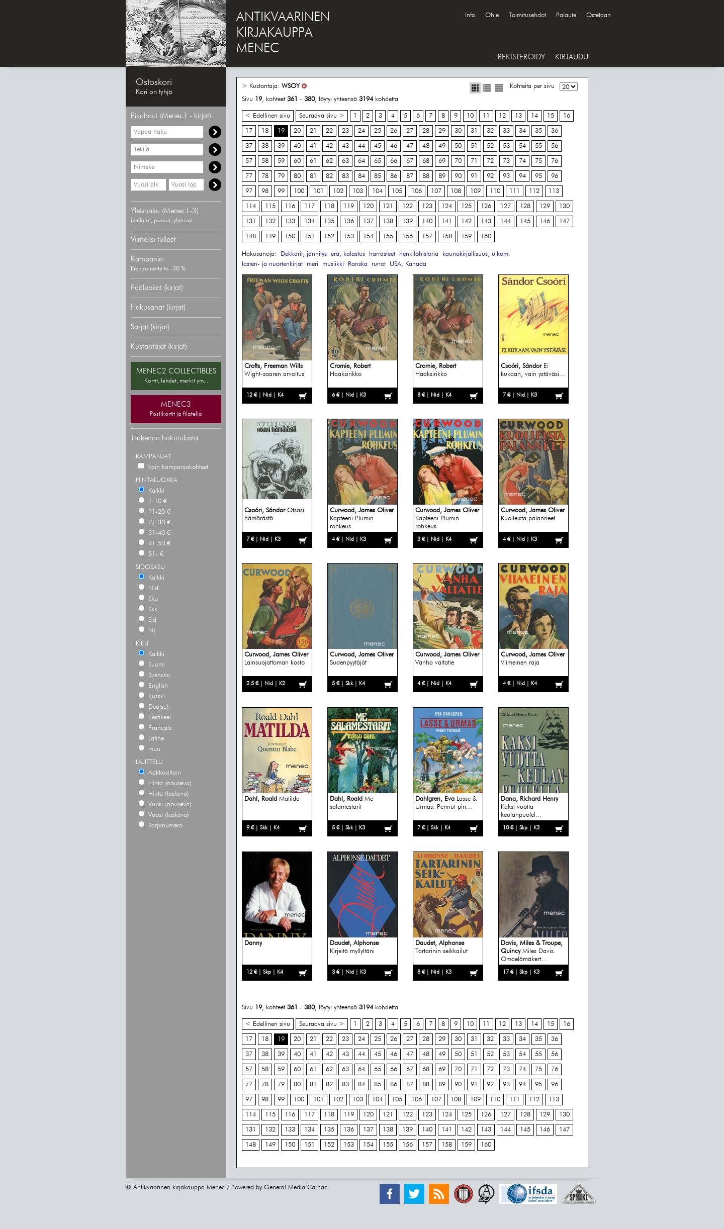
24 (361, 131)
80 (297, 176)
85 (377, 176)
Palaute (566, 15)
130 (564, 206)
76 (554, 161)
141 (446, 221)
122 (407, 206)
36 (554, 131)
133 (290, 221)
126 (486, 206)
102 (338, 191)
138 (388, 221)
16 (566, 116)
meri (312, 264)
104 (377, 191)
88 (425, 176)
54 (522, 146)
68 (425, 161)
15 (550, 116)
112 (534, 191)
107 (436, 191)
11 (486, 116)
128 (525, 206)
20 (297, 131)
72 (490, 161)
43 (345, 146)
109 (475, 191)
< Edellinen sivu (267, 116)
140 (427, 221)
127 (505, 206)
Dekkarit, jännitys (304, 254)
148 (250, 236)
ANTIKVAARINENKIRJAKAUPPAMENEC (283, 33)
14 (534, 116)
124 (446, 206)
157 (427, 236)
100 (299, 191)
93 (506, 176)
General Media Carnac (295, 1187)
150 (290, 236)
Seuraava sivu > (321, 116)
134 (309, 221)
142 (466, 221)
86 (393, 176)
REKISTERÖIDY (521, 57)
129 (544, 206)
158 (446, 236)
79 (281, 176)
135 (329, 221)
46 (393, 146)
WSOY (291, 86)
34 (522, 131)
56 (554, 146)
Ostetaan (598, 15)
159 (466, 236)
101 (318, 191)
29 (441, 131)
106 (416, 191)
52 (490, 146)
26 (393, 131)
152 (329, 236)
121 (388, 206)
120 (368, 206)
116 (290, 206)
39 (281, 146)
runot (379, 264)
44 (361, 146)
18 (264, 131)
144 (505, 221)
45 (377, 146)
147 (564, 221)
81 (313, 176)
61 (313, 161)
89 (441, 176)
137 (368, 221)
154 (368, 236)
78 (264, 176)
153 (348, 236)
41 (313, 146)
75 (538, 161)
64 (361, 161)
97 (248, 191)
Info (470, 15)
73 (506, 161)
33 (506, 131)
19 (281, 131)
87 (409, 176)
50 (458, 146)
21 (313, 131)
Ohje (492, 15)
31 (474, 131)
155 (388, 236)
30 (458, 131)
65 (377, 161)
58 (264, 161)
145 (525, 221)
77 (248, 176)
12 (502, 116)
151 (309, 236)
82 (329, 176)
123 (427, 206)
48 (425, 146)
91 (474, 176)
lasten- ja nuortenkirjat (272, 264)
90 (458, 176)
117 (309, 206)
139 (407, 221)
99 (281, 191)
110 (495, 191)
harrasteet (382, 254)
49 (441, 146)
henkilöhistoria (418, 254)
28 (425, 131)
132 (270, 221)
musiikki (333, 264)
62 (329, 161)
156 (407, 236)
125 (466, 206)
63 (345, 161)
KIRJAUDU (571, 57)
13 (518, 116)
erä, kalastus (348, 254)
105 (397, 191)
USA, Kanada (408, 264)
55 (538, 146)
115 (270, 206)
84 (361, 176)
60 (297, 161)
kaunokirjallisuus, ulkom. (476, 254)
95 (538, 176)
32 (490, 131)
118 (329, 206)
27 (409, 131)
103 (357, 191)
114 (250, 206)
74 (522, 161)
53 (506, 146)
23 (345, 131)
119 (348, 206)
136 (348, 221)
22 (329, 131)
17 (248, 131)
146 (544, 221)
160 (486, 236)
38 (264, 146)
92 (490, 176)
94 (522, 176)
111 (514, 191)
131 (250, 221)
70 (458, 161)
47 (409, 146)
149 (270, 236)
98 (264, 191)
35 (538, 131)
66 (393, 161)
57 (248, 161)
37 (248, 146)
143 (486, 221)
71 (474, 161)
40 (297, 146)
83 (345, 176)
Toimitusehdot (527, 15)
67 (409, 161)
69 (441, 161)
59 (281, 161)
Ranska (358, 264)
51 (474, 146)
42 (329, 146)
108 (455, 191)
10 (470, 116)
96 (554, 176)
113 (554, 191)
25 (377, 131)
